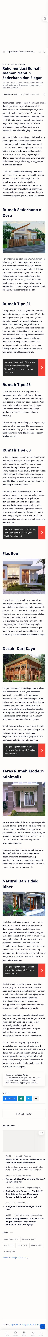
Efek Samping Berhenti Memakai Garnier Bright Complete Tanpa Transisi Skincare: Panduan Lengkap (25, 1221)
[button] (40, 52)
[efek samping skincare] (39, 1215)
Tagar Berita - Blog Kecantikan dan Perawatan (20, 51)
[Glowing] (18, 1175)
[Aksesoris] (19, 1203)
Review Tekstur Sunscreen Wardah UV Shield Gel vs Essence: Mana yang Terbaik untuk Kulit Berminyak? (24, 1194)
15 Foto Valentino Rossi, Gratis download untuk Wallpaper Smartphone (25, 1161)
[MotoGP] (19, 1156)
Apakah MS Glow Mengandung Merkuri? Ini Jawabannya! (25, 1180)
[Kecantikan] (27, 1175)
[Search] (44, 52)
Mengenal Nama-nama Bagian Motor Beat (24, 1208)
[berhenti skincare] (23, 1215)
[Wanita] (36, 1245)
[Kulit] (22, 1245)
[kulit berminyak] (22, 1187)
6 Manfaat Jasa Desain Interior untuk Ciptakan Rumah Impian (19, 750)
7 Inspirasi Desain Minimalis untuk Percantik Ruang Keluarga (19, 970)
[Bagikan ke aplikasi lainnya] (36, 1098)
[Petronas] (27, 1156)
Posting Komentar (24, 1114)
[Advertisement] (24, 24)
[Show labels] (16, 1257)
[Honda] (26, 1203)
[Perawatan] (28, 1239)
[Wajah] (9, 1245)
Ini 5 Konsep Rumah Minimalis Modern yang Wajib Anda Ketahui (20, 532)
